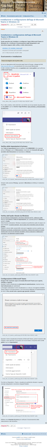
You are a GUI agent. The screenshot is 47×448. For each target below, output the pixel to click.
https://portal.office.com (7, 66)
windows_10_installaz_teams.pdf (12, 48)
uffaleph (3, 29)
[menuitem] (44, 13)
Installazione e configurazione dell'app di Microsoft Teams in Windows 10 (22, 21)
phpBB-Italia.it (28, 439)
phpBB (18, 437)
